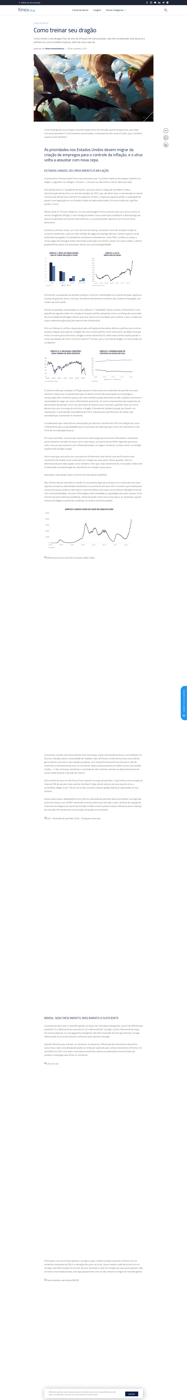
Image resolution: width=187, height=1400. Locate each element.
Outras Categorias (116, 10)
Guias (21, 1274)
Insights (97, 10)
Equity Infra (49, 1284)
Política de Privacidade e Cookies (91, 1394)
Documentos (24, 1269)
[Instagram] (151, 3)
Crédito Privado (50, 1279)
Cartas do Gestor (80, 10)
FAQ (123, 1285)
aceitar (131, 1394)
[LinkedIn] (159, 3)
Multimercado (75, 1274)
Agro (46, 1264)
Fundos (47, 1257)
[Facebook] (147, 3)
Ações (47, 1269)
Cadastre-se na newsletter (35, 1212)
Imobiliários (74, 1264)
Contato (124, 1279)
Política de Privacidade (28, 1284)
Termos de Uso (25, 1289)
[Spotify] (167, 3)
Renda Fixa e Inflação (78, 1284)
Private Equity (75, 1279)
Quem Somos (24, 1264)
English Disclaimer (26, 1294)
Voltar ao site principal (29, 2)
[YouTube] (155, 3)
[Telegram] (163, 3)
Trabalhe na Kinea (128, 1290)
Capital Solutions (51, 1274)
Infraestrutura (75, 1269)
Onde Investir (101, 1264)
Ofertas (98, 1269)
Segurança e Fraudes (27, 1279)
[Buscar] (165, 10)
